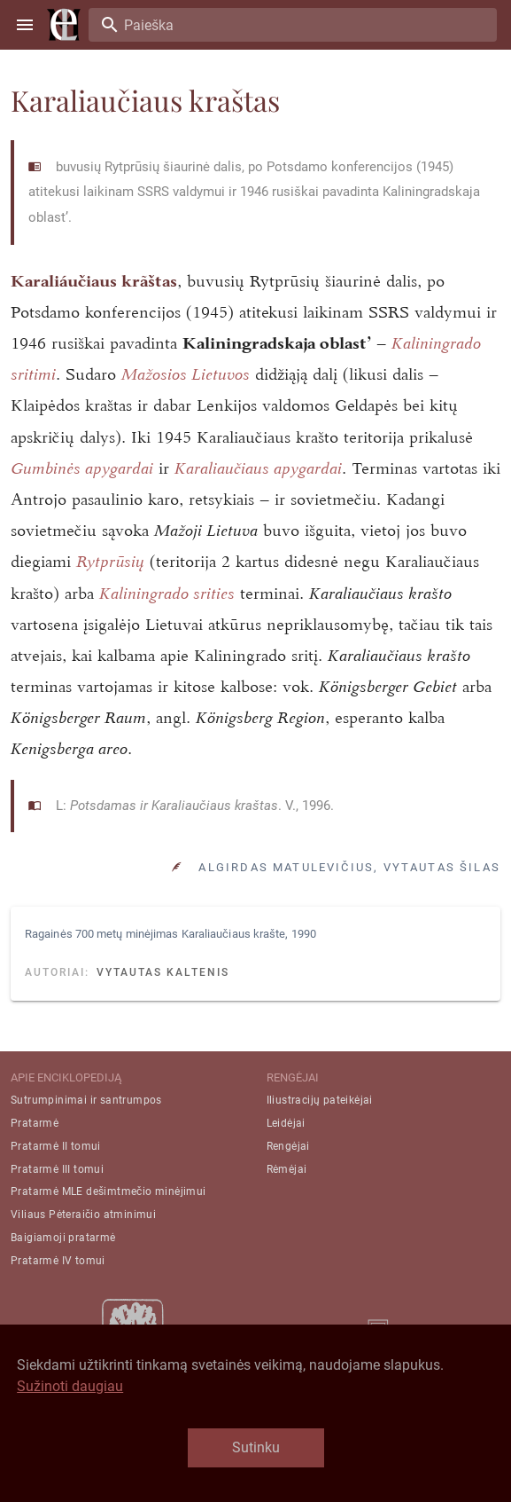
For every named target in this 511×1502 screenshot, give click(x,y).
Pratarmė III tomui (57, 1169)
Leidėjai (286, 1123)
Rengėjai (288, 1146)
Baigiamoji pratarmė (63, 1237)
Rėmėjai (287, 1169)
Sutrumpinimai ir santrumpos (86, 1100)
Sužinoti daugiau (70, 1386)
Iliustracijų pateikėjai (320, 1100)
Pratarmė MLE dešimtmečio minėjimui (108, 1191)
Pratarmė (34, 1123)
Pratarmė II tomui (56, 1146)
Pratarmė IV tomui (58, 1260)
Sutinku (256, 1447)
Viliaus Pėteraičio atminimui (83, 1214)
